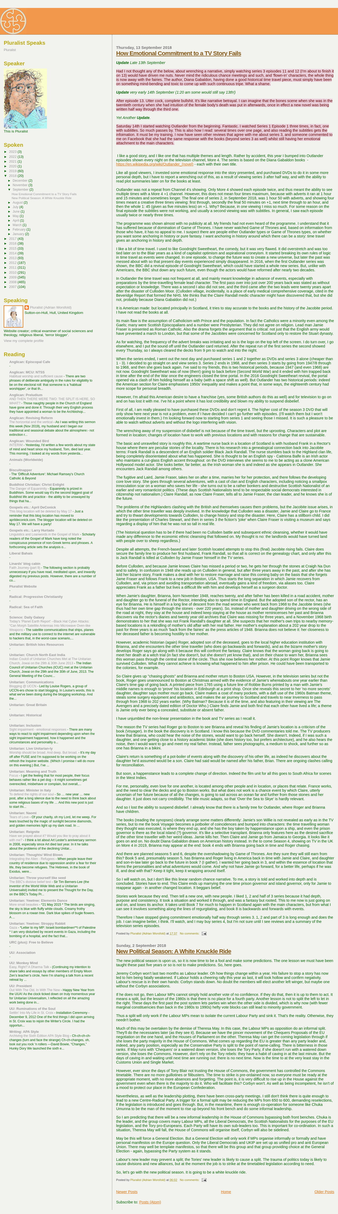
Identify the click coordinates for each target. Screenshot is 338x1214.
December (21, 180)
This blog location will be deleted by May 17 (41, 511)
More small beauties (24, 904)
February (19, 229)
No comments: (190, 933)
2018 (13, 176)
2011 (13, 267)
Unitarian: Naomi (22, 813)
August (18, 202)
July (16, 207)
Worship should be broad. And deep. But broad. (43, 752)
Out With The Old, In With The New (35, 990)
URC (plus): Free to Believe (31, 942)
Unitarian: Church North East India (37, 655)
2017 (13, 239)
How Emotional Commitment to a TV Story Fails (178, 53)
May (16, 216)
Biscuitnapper (20, 470)
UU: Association (22, 953)
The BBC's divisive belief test (30, 882)
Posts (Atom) (150, 1202)
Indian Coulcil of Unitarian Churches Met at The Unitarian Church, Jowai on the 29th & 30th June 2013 (50, 661)
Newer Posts (127, 1192)
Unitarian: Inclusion (25, 725)
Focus (14, 775)
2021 (13, 161)
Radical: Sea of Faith (26, 607)
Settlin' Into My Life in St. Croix (31, 1013)
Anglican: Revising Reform (31, 418)
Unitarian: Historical (25, 715)
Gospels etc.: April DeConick (32, 507)
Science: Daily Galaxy (26, 617)
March (17, 225)
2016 (13, 243)
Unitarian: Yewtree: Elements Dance (38, 901)
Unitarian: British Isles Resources (36, 645)
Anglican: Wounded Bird (29, 441)
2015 (13, 248)
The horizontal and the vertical (31, 422)
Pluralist (10, 50)
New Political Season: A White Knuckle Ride (173, 951)
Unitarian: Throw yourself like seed (37, 878)
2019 (13, 171)
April (16, 220)
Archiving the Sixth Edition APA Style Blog (39, 1036)
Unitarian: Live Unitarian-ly (31, 748)
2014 (13, 253)
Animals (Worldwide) (26, 460)
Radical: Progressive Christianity (36, 597)
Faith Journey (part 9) (25, 568)
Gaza (13, 927)
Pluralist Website (23, 586)
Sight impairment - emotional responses (38, 729)
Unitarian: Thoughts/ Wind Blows (36, 855)
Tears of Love (19, 817)
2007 (13, 287)
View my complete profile (24, 341)
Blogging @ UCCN (23, 686)
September (21, 189)
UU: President (20, 986)
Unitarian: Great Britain (28, 705)
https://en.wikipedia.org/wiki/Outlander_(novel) (154, 164)
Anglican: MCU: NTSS (27, 372)
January (19, 234)
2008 (13, 282)
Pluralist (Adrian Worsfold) (50, 307)
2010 (13, 272)
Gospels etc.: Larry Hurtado (31, 530)
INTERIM (16, 445)
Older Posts (324, 1192)
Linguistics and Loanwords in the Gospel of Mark (44, 534)
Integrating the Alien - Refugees (32, 859)
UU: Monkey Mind (23, 963)
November (21, 185)
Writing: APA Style (24, 1032)
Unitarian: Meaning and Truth (32, 771)
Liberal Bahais (20, 553)
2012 (13, 263)
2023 (13, 152)
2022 (13, 157)
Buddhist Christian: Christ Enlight (36, 485)
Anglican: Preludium (25, 395)
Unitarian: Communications (31, 682)
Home (226, 1192)
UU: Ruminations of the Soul (32, 1009)
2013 (13, 258)
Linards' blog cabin (24, 564)
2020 (13, 166)
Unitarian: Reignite (24, 832)
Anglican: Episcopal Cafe (29, 362)
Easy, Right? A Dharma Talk (29, 967)
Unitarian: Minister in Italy (30, 790)
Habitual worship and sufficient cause (36, 376)
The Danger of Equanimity (28, 489)
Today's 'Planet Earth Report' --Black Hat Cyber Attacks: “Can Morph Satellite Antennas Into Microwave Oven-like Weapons (49, 626)
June (17, 211)
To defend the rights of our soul (32, 794)
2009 (13, 277)
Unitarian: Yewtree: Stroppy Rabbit (37, 924)
